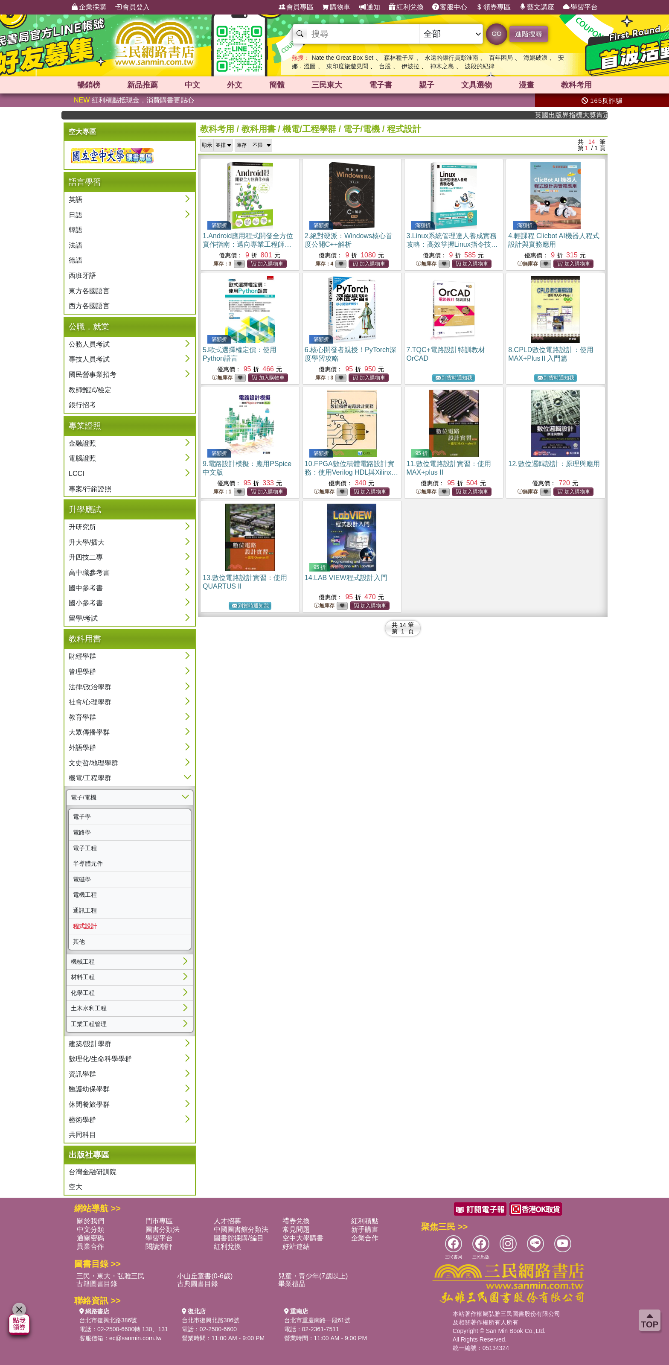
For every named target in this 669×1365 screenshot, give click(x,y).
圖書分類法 (162, 1229)
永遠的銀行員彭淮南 (451, 57)
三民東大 (326, 85)
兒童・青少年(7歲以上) (313, 1276)
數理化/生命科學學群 (100, 1058)
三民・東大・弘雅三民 (110, 1276)
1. (248, 244)
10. (351, 472)
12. (553, 463)
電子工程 (85, 848)
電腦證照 (82, 458)
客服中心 (449, 7)
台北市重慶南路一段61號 (317, 1320)
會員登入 (132, 7)
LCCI (76, 473)
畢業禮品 (291, 1283)
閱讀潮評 (159, 1246)
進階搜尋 (528, 34)
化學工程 (83, 992)
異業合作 (90, 1246)
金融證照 (82, 443)
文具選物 (476, 85)
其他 (79, 941)
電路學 (82, 832)
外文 (234, 85)
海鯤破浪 (535, 57)
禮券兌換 (296, 1221)
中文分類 (90, 1229)
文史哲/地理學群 (93, 763)
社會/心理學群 (90, 702)
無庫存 (426, 264)
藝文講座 (536, 7)
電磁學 (82, 879)
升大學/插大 (87, 542)
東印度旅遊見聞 (347, 66)
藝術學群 (82, 1119)
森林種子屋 (399, 57)
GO (496, 33)
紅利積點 (364, 1221)
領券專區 (493, 7)
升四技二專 (86, 557)
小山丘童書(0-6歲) (205, 1276)
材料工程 (83, 977)
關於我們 (90, 1221)
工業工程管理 (89, 1024)
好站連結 (296, 1246)
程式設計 (85, 926)
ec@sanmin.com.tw (135, 1338)
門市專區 (159, 1221)
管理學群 (82, 671)
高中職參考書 (89, 572)
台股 (385, 66)
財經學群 (82, 656)
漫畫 (526, 85)
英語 (75, 199)
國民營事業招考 (92, 374)
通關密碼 (90, 1238)
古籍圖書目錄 (96, 1283)
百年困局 (501, 57)
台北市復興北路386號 (108, 1320)
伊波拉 (410, 66)
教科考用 (576, 85)
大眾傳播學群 (89, 732)
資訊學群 (82, 1074)
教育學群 (82, 717)
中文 (192, 85)
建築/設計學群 (90, 1043)
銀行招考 (82, 404)
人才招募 (227, 1221)
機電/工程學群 (90, 778)
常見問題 (296, 1229)
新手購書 (364, 1229)
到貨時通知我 (454, 378)
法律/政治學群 (90, 687)
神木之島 (442, 66)
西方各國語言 (89, 305)
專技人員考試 (89, 359)
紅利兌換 (406, 7)
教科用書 (258, 129)
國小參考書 (86, 603)
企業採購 (88, 7)
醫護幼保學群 (89, 1089)
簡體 (277, 85)
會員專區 (296, 7)
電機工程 (85, 894)
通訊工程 (85, 910)
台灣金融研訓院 (92, 1171)
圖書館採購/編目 (238, 1238)
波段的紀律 (479, 66)
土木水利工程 (89, 1008)
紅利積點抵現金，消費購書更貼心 (134, 100)
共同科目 (82, 1134)
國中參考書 (86, 588)
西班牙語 (82, 275)
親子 (426, 85)
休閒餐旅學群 (89, 1104)
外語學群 (82, 747)
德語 (75, 260)
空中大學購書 (302, 1238)
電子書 (380, 85)
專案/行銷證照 (90, 489)
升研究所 (82, 527)
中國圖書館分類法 (241, 1229)
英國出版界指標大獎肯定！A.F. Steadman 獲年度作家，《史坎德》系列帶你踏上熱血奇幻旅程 (579, 115)
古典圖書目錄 (197, 1283)
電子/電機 (83, 797)
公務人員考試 (89, 344)
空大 (75, 1186)
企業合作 (364, 1238)
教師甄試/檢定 (90, 390)
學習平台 (580, 7)
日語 (75, 215)
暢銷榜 (88, 85)
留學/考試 (83, 618)
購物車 (336, 7)
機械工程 (83, 961)
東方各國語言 (89, 291)
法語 (75, 245)
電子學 (82, 816)
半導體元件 (88, 863)
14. (346, 577)
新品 (142, 85)
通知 (369, 7)
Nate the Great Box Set (342, 57)
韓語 (75, 229)
